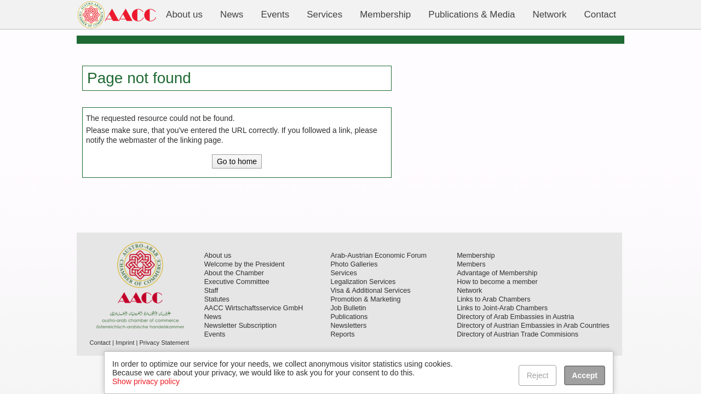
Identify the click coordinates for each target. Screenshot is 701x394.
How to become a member (497, 282)
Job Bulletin (348, 308)
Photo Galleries (353, 264)
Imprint (125, 342)
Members (471, 264)
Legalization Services (362, 282)
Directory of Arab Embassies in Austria (515, 317)
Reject (538, 375)
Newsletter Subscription (240, 325)
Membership (476, 255)
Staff (211, 290)
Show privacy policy (146, 381)
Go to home (237, 161)
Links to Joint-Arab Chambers (502, 308)
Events (215, 334)
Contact (100, 342)
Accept (584, 375)
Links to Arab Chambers (493, 299)
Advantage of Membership (497, 273)
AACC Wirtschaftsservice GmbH (253, 308)
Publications (348, 317)
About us (218, 255)
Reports (342, 334)
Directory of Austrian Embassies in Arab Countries (533, 325)
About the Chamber (234, 273)
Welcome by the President (244, 264)
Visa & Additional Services (370, 290)
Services (343, 273)
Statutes (216, 299)
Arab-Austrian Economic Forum (378, 255)
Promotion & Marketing (365, 299)
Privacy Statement (164, 342)
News (213, 317)
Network (469, 290)
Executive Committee (236, 282)
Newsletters (348, 325)
